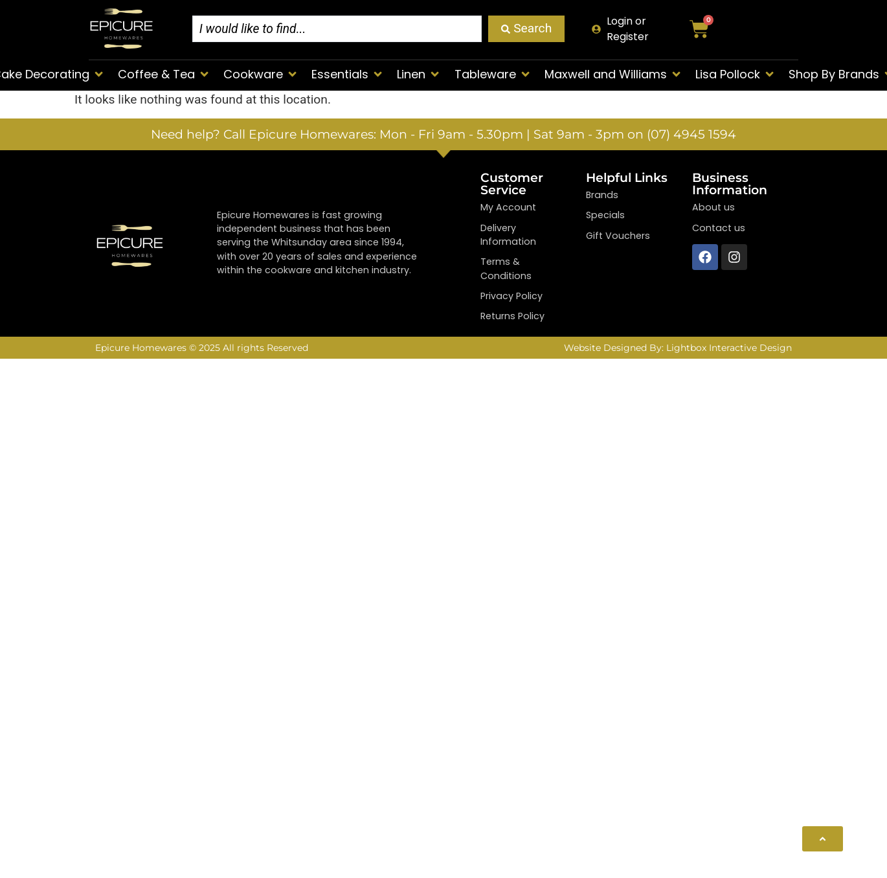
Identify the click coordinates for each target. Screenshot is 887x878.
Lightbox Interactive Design (729, 348)
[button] (164, 74)
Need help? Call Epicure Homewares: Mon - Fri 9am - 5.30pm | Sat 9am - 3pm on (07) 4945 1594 (443, 134)
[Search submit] (526, 29)
